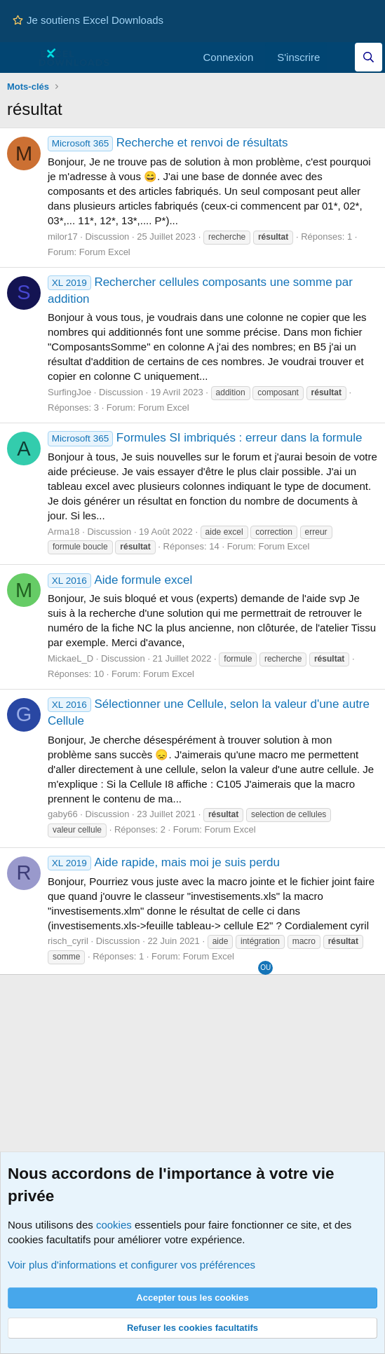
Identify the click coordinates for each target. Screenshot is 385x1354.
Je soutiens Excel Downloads (88, 20)
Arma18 (64, 531)
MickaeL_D (70, 658)
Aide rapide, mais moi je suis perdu (164, 862)
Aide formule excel (120, 580)
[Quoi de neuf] (340, 57)
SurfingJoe (69, 392)
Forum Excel (104, 252)
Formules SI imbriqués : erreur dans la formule (205, 437)
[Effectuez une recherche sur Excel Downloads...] (368, 57)
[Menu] (19, 57)
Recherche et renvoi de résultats (168, 142)
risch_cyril (68, 941)
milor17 (63, 236)
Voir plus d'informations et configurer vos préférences (131, 1265)
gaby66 (63, 814)
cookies (114, 1225)
